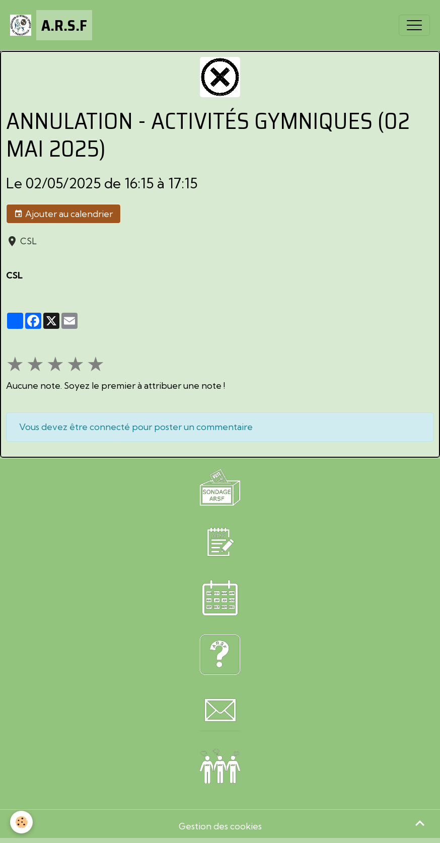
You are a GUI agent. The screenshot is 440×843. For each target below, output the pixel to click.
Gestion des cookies (220, 826)
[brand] (51, 25)
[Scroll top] (419, 822)
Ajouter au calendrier (63, 214)
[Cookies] (21, 822)
